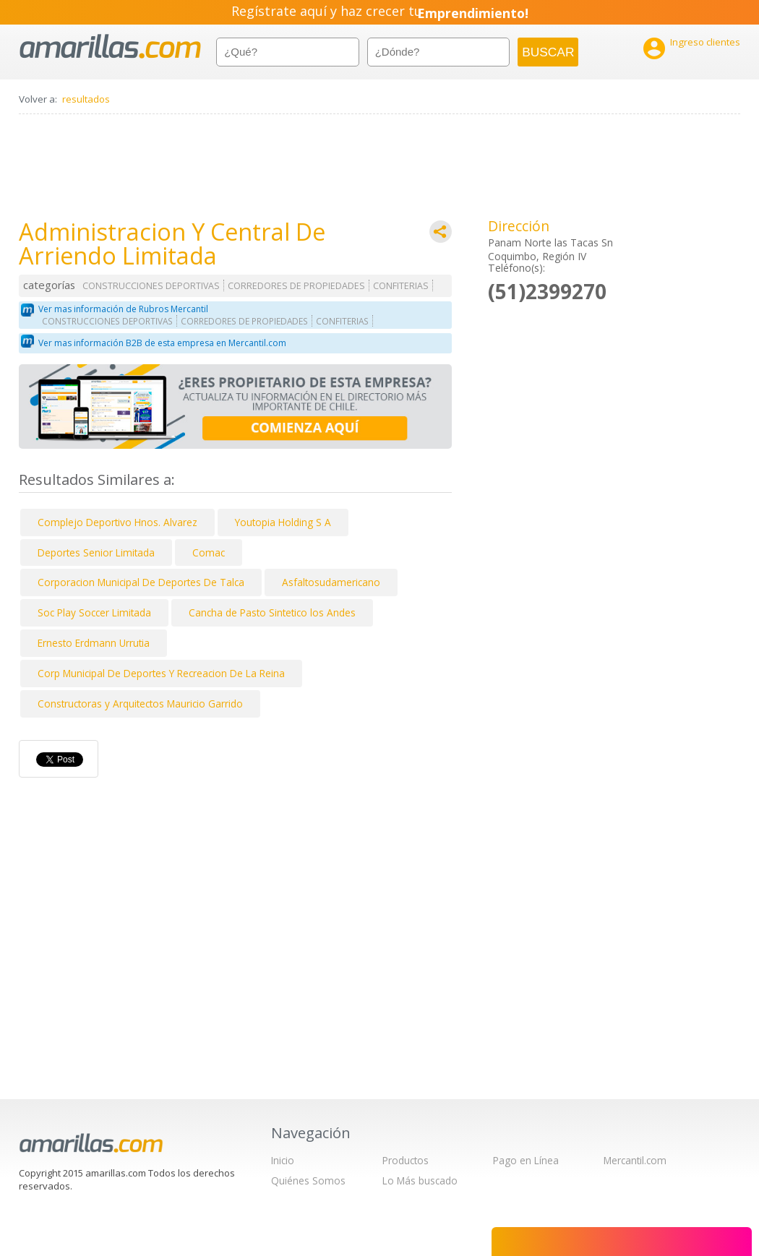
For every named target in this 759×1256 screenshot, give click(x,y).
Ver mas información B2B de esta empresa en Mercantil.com (162, 343)
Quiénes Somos (308, 1180)
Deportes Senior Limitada (96, 552)
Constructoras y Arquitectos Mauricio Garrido (140, 703)
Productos (405, 1160)
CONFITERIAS (401, 286)
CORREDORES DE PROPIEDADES (296, 286)
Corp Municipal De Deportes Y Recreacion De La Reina (161, 673)
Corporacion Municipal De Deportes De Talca (141, 582)
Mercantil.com (635, 1160)
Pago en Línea (526, 1160)
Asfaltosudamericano (331, 582)
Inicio (282, 1160)
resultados (86, 99)
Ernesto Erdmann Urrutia (94, 643)
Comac (208, 552)
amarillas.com (110, 47)
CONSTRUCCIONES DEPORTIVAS (151, 286)
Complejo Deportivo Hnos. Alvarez (117, 522)
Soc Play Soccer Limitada (94, 612)
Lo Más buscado (420, 1180)
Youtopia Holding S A (283, 522)
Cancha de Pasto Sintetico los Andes (272, 612)
